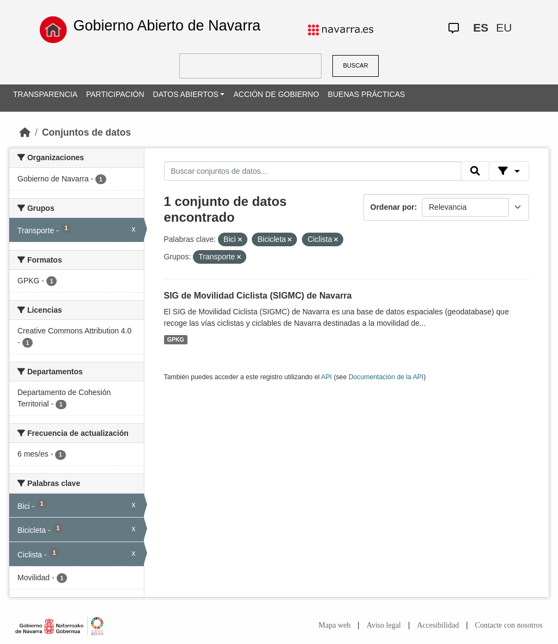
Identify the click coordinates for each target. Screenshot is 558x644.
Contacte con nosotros (509, 625)
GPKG (175, 339)
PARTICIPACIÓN (115, 94)
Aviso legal (384, 625)
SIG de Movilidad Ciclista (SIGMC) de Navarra (258, 295)
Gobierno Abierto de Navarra (166, 25)
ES (480, 27)
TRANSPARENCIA (45, 94)
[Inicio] (25, 132)
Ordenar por (393, 207)
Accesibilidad (438, 625)
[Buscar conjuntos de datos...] (313, 171)
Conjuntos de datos (86, 132)
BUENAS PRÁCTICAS (366, 94)
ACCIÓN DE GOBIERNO (276, 94)
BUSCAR (355, 65)
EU (504, 27)
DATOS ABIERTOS (186, 94)
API (326, 377)
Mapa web (335, 625)
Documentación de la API (386, 377)
